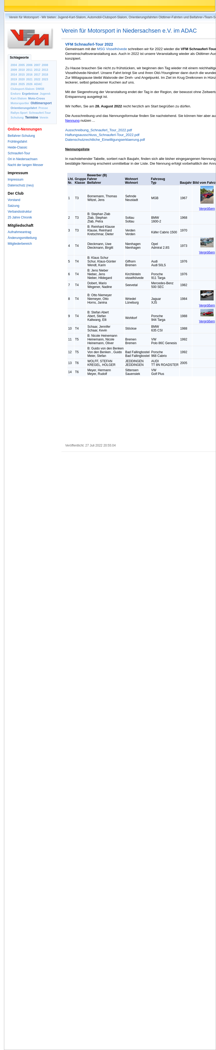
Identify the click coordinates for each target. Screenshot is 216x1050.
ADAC (38, 84)
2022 (37, 79)
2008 (45, 65)
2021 (29, 79)
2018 (45, 74)
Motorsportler (20, 103)
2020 (21, 79)
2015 (21, 74)
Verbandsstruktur (20, 211)
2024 (14, 84)
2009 (14, 69)
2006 (29, 65)
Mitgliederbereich (20, 244)
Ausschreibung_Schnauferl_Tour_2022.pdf (98, 130)
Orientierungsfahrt (24, 108)
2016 (29, 74)
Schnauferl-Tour (40, 112)
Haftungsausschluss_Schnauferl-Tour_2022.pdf (102, 135)
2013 (45, 69)
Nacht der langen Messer (25, 165)
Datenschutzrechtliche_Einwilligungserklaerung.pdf (105, 140)
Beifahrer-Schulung (21, 136)
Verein (43, 117)
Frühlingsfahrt (17, 141)
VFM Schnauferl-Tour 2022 (89, 44)
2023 (45, 79)
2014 (14, 74)
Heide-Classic (17, 147)
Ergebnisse (30, 93)
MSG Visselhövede (112, 49)
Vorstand (14, 200)
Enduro (16, 93)
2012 (37, 69)
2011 (29, 69)
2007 (37, 65)
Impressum (15, 179)
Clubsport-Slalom (22, 88)
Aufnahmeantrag (19, 232)
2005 (21, 65)
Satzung (13, 206)
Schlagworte (19, 57)
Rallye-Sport (19, 112)
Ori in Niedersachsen (22, 159)
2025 (21, 84)
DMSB (40, 88)
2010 (21, 69)
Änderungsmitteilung (22, 238)
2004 (14, 65)
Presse (43, 108)
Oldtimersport (41, 103)
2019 (14, 79)
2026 (29, 84)
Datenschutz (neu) (21, 185)
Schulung (17, 117)
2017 (37, 74)
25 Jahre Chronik (20, 217)
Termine (31, 117)
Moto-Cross (36, 98)
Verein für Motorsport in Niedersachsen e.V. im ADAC (129, 30)
